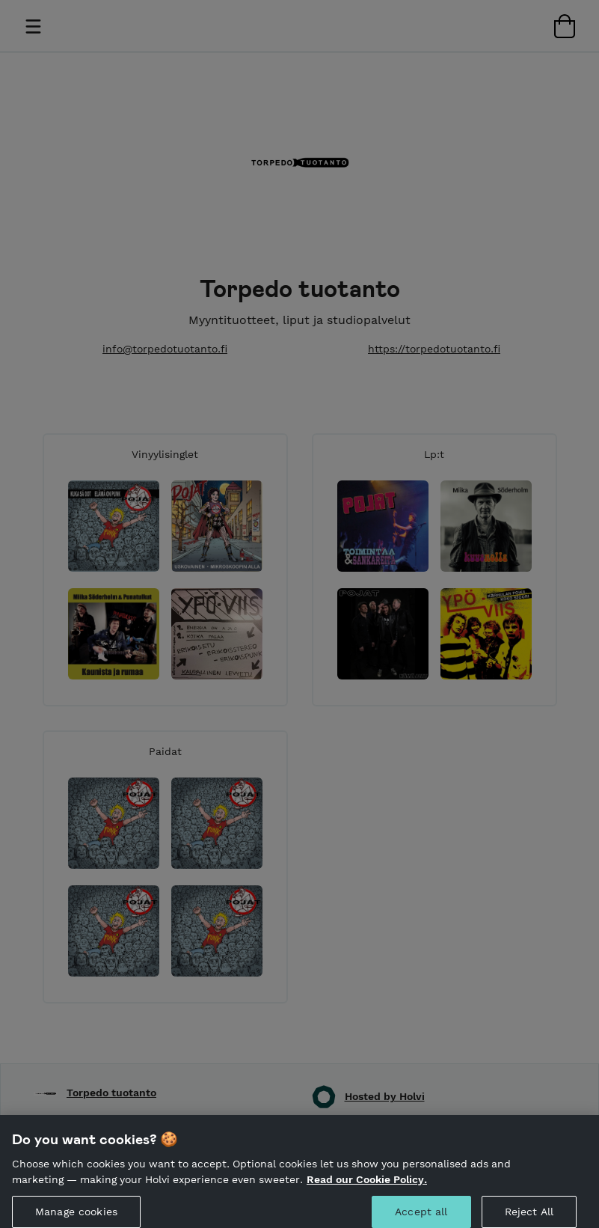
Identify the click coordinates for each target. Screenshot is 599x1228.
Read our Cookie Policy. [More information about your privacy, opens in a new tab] (367, 1185)
